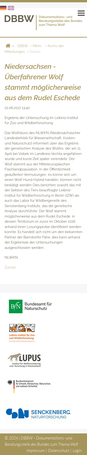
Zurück (10, 267)
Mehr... (38, 46)
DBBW (22, 46)
